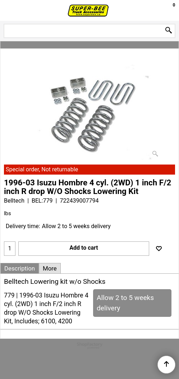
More (50, 268)
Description (19, 268)
